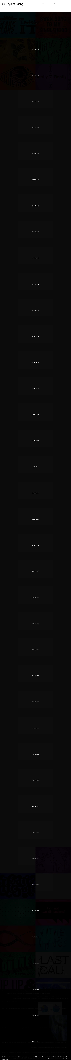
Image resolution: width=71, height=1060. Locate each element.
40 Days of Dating (12, 4)
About (42, 3)
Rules (54, 3)
